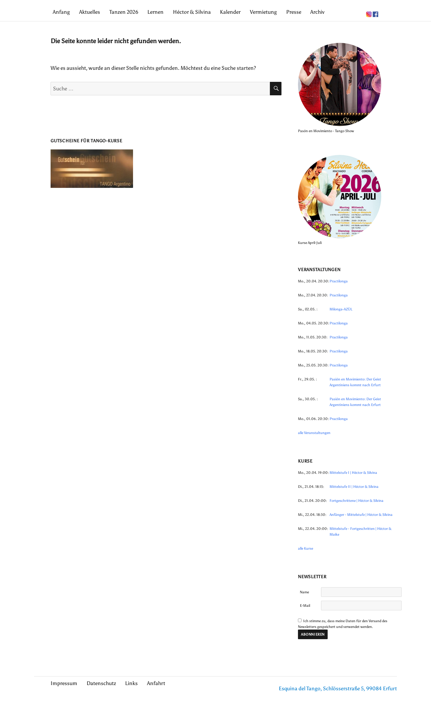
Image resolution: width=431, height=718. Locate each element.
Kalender (230, 12)
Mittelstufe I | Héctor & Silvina (353, 473)
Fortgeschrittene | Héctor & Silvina (356, 501)
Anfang (61, 12)
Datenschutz (101, 683)
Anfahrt (156, 683)
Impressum (64, 683)
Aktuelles (89, 12)
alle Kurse (305, 548)
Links (131, 683)
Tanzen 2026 (123, 12)
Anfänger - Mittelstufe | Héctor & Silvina (361, 515)
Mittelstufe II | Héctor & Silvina (354, 487)
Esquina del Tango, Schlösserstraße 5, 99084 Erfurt (338, 688)
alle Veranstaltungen (314, 433)
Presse (293, 12)
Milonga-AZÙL (341, 309)
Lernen (155, 12)
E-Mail (305, 605)
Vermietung (263, 12)
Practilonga (339, 281)
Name (304, 592)
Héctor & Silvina (192, 12)
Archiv (317, 12)
